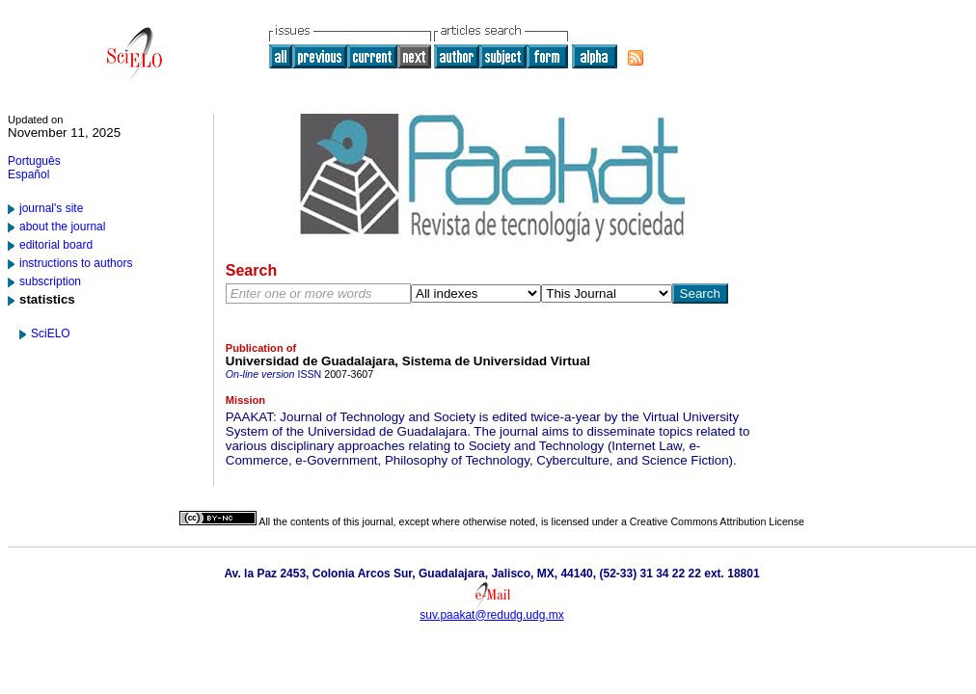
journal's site (51, 208)
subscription (50, 281)
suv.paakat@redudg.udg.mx (491, 615)
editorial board (56, 245)
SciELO (50, 333)
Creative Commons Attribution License (717, 521)
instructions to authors (75, 263)
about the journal (62, 226)
